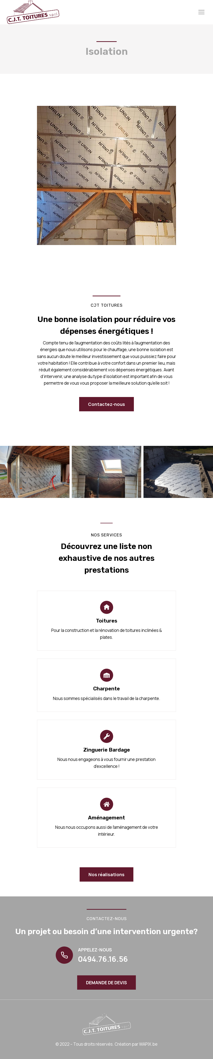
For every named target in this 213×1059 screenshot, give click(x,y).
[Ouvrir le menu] (201, 12)
